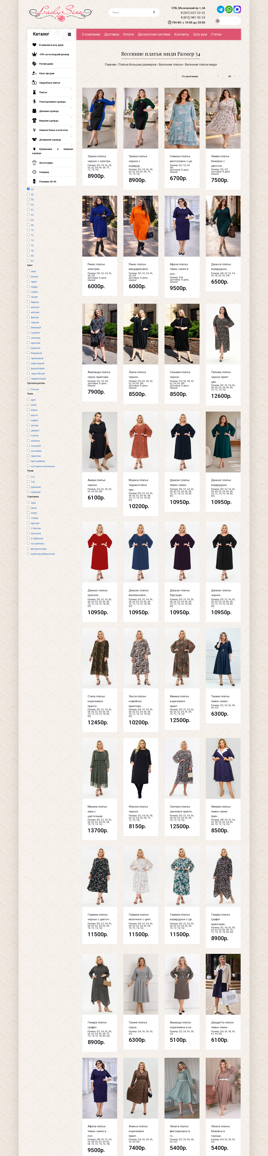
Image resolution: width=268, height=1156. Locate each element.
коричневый (37, 363)
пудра (34, 287)
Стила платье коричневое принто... (96, 701)
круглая (35, 523)
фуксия (35, 317)
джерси (35, 430)
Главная (110, 64)
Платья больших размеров (137, 64)
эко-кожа (36, 446)
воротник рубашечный (43, 554)
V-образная (37, 538)
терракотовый (38, 378)
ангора (34, 425)
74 (32, 240)
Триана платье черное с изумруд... (138, 161)
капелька (36, 533)
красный (35, 343)
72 (32, 235)
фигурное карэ (39, 549)
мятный (35, 312)
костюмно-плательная (43, 466)
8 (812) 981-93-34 (193, 17)
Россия (35, 389)
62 (32, 210)
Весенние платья (170, 64)
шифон (34, 420)
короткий (36, 492)
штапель (35, 441)
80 (32, 256)
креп (33, 400)
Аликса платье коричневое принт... (138, 1131)
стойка (34, 518)
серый (34, 292)
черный (35, 322)
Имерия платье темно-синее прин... (221, 811)
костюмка (36, 451)
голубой (35, 333)
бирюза (35, 302)
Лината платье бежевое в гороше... (220, 1131)
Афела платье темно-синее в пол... (179, 269)
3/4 (33, 477)
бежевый (36, 327)
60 (32, 204)
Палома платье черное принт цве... (221, 376)
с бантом (36, 528)
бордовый (36, 353)
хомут (34, 513)
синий (34, 297)
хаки (33, 271)
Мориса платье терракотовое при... (138, 484)
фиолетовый (37, 368)
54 (32, 189)
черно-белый (38, 373)
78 (32, 250)
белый (34, 276)
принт (34, 281)
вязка (34, 410)
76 (32, 245)
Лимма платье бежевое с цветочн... (220, 161)
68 (32, 225)
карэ (33, 503)
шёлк (33, 405)
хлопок (34, 435)
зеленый (35, 338)
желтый (35, 307)
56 (32, 194)
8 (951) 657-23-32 (193, 13)
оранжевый (37, 358)
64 (32, 215)
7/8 (33, 482)
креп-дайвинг (38, 461)
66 (32, 220)
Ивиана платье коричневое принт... (179, 701)
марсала (35, 348)
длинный (36, 487)
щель (34, 508)
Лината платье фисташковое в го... (180, 1131)
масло (34, 415)
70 (32, 230)
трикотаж (36, 456)
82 (32, 261)
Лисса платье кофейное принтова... (137, 701)
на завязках (37, 543)
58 (32, 199)
